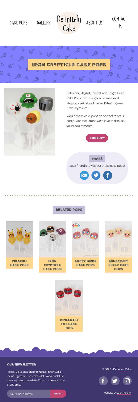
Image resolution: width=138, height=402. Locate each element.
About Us (94, 23)
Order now (97, 138)
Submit (58, 393)
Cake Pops (18, 23)
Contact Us (119, 23)
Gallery (44, 23)
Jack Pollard (124, 392)
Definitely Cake (122, 369)
